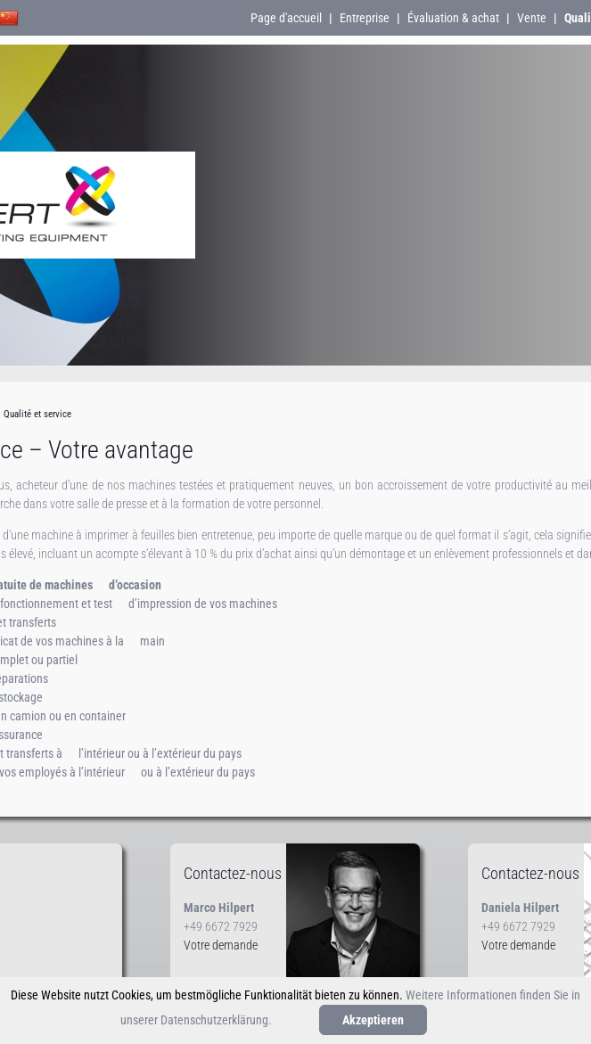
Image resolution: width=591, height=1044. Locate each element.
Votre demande (221, 945)
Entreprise (365, 18)
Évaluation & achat (453, 18)
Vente (531, 18)
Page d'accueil (286, 18)
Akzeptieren (373, 1020)
